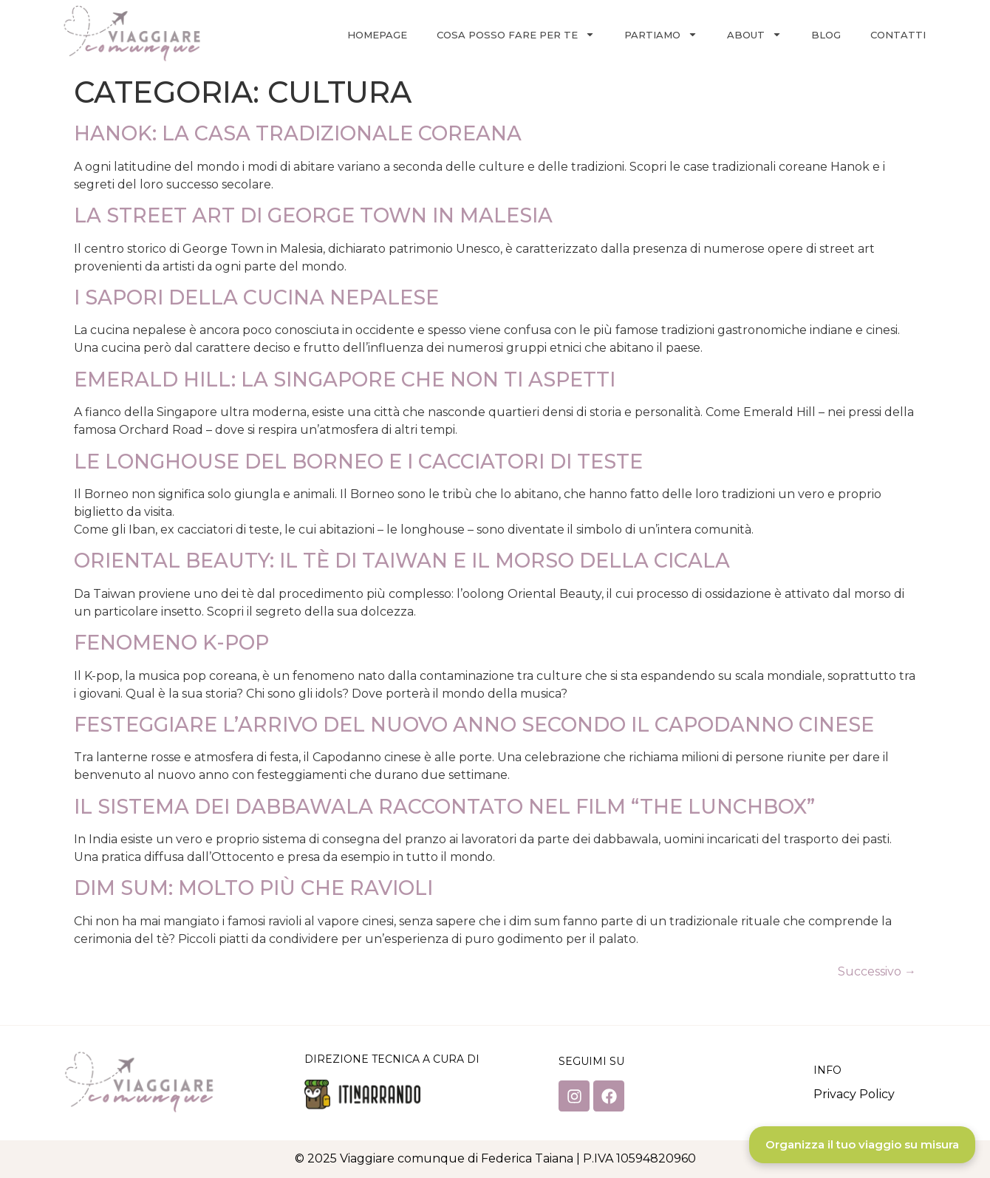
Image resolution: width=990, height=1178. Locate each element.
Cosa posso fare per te (516, 34)
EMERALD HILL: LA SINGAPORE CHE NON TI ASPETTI (344, 379)
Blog (826, 35)
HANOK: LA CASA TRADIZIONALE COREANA (298, 133)
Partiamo (660, 34)
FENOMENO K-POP (171, 642)
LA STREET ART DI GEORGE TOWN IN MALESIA (313, 215)
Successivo (877, 971)
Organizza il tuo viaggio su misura (862, 1144)
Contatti (898, 35)
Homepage (377, 35)
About (754, 34)
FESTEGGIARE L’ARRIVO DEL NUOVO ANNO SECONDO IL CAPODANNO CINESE (474, 724)
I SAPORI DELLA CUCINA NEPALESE (256, 297)
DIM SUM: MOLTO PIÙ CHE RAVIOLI (253, 888)
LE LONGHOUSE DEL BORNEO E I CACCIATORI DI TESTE (358, 461)
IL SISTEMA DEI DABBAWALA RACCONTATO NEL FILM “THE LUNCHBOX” (444, 806)
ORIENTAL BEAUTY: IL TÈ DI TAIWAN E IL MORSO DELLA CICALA (402, 560)
